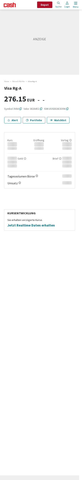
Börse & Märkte (18, 81)
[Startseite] (10, 4)
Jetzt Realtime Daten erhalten (31, 225)
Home (6, 81)
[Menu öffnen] (75, 4)
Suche (58, 4)
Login (67, 4)
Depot (45, 4)
